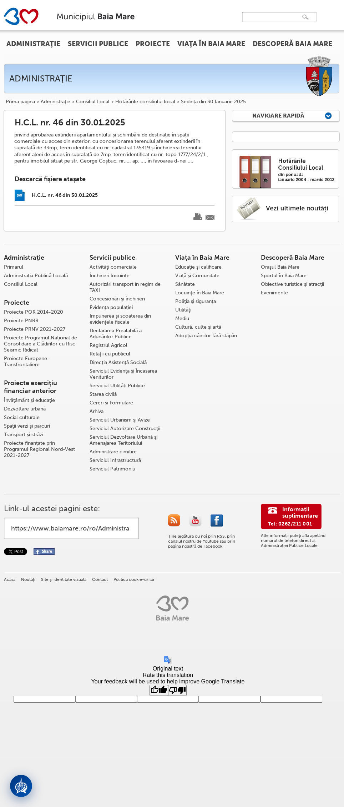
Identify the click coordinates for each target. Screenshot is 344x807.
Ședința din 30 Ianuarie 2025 (213, 101)
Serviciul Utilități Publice (117, 386)
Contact (100, 579)
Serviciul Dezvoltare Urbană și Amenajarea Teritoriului (123, 440)
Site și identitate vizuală (63, 579)
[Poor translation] (177, 690)
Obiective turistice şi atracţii (292, 284)
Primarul (13, 267)
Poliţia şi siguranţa (195, 301)
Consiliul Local (93, 101)
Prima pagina (20, 101)
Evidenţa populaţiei (111, 307)
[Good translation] (159, 690)
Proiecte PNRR (21, 321)
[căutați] (272, 22)
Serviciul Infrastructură (115, 460)
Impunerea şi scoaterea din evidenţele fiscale (120, 319)
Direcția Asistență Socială (118, 362)
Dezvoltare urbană (25, 409)
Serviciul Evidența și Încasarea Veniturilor (123, 374)
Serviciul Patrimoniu (112, 469)
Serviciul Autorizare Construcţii (125, 428)
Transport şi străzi (23, 435)
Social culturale (22, 417)
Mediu (182, 318)
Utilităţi (183, 310)
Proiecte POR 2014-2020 (33, 312)
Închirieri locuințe (110, 276)
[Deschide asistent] (21, 786)
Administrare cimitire (113, 452)
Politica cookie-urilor (134, 579)
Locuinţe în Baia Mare (199, 293)
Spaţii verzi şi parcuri (27, 426)
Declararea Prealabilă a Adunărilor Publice (116, 334)
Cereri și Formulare (111, 403)
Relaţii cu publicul (110, 354)
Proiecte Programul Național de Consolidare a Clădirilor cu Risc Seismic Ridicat (40, 344)
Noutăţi (28, 579)
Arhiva (96, 411)
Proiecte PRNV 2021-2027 (34, 329)
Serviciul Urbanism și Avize (120, 420)
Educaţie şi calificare (198, 267)
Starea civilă (103, 394)
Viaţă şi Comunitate (197, 276)
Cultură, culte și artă (198, 327)
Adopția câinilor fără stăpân (206, 336)
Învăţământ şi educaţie (29, 400)
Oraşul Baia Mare (280, 267)
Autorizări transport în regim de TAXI (125, 287)
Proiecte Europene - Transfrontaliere (27, 361)
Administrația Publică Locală (36, 276)
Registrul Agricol (108, 345)
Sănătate (185, 284)
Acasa (9, 579)
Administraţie (55, 101)
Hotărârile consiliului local (145, 101)
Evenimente (274, 293)
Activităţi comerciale (113, 267)
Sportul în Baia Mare (284, 276)
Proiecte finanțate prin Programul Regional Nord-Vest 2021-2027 (39, 449)
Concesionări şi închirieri (117, 299)
